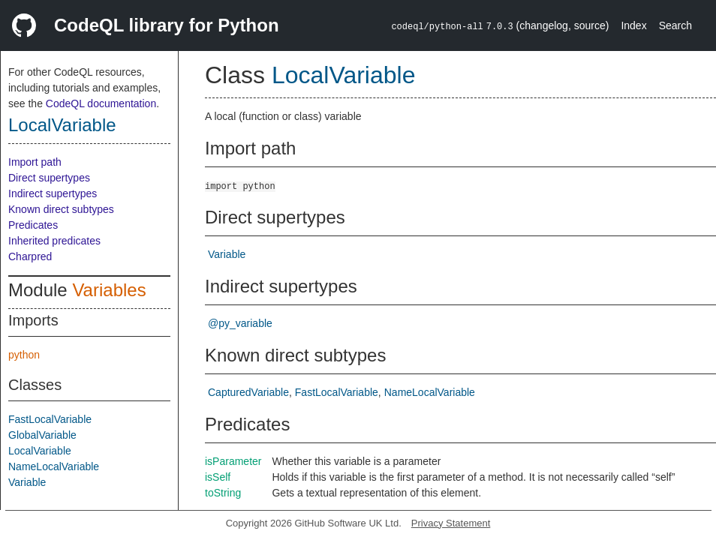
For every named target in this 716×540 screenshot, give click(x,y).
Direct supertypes (49, 178)
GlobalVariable (42, 435)
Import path (35, 162)
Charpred (30, 256)
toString (223, 493)
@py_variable (240, 323)
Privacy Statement (451, 523)
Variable (27, 482)
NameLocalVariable (53, 466)
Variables (109, 290)
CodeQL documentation (101, 104)
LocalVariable (62, 125)
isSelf (217, 477)
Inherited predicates (54, 241)
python (24, 355)
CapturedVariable (248, 392)
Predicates (33, 225)
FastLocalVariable (50, 419)
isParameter (233, 461)
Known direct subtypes (61, 209)
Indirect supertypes (52, 194)
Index (633, 26)
